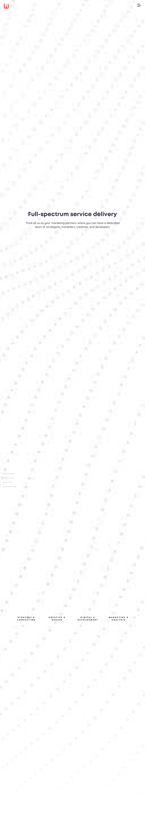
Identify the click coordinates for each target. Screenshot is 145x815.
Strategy (9, 474)
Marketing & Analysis (119, 619)
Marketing (10, 486)
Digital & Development (88, 619)
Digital (8, 482)
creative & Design (57, 619)
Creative (9, 478)
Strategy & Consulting (26, 619)
